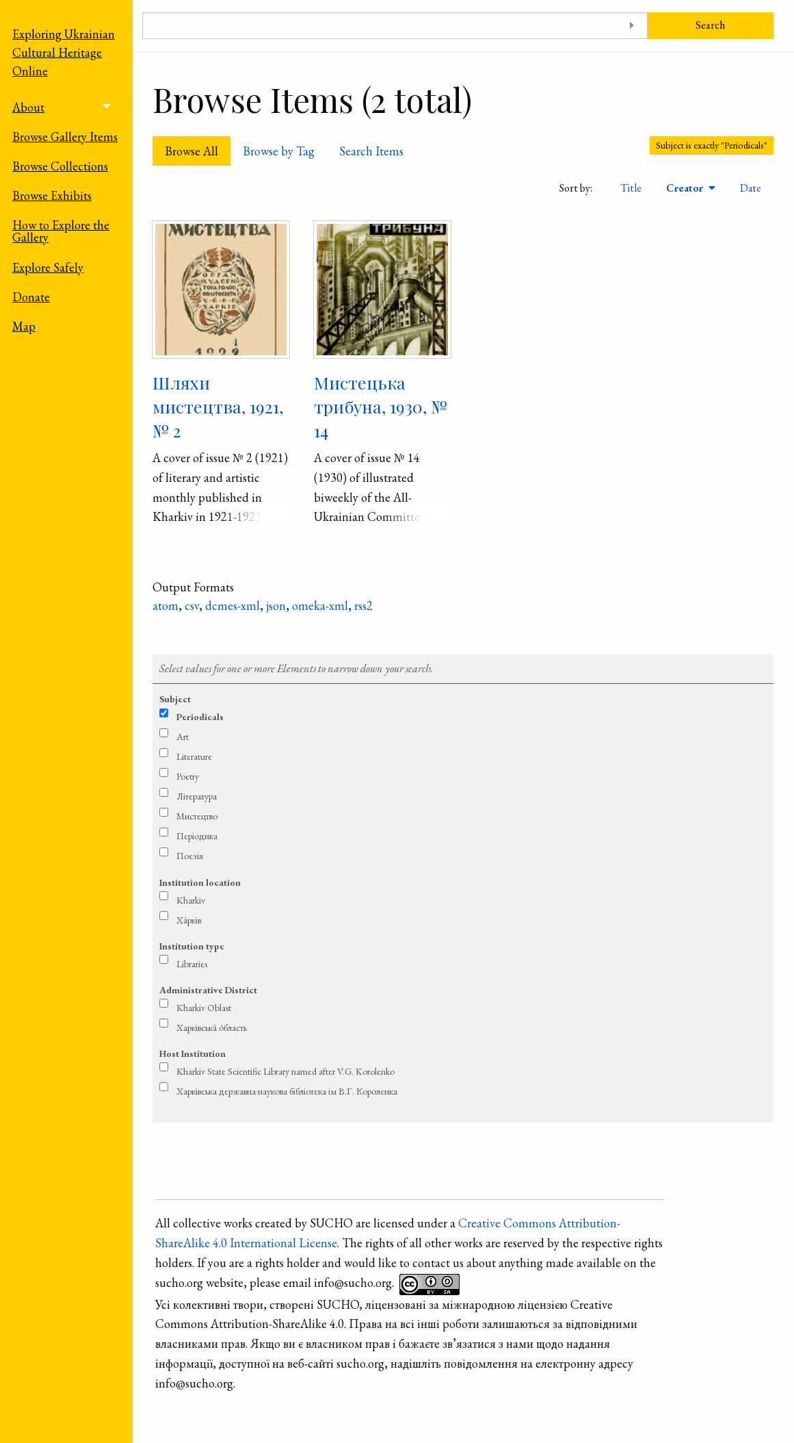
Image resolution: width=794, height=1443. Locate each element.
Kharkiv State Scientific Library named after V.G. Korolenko (285, 1071)
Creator (686, 188)
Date (750, 188)
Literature (194, 756)
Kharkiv (190, 900)
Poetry (187, 776)
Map (24, 326)
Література (196, 796)
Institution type (191, 946)
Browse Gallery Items (65, 136)
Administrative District (208, 990)
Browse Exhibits (52, 195)
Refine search (463, 641)
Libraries (191, 964)
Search (710, 25)
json (276, 605)
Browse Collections (60, 166)
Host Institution (192, 1053)
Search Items (371, 151)
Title (630, 188)
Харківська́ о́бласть (211, 1027)
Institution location (200, 882)
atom (165, 605)
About (28, 107)
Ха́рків (188, 920)
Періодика (196, 836)
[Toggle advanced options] (632, 25)
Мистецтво (196, 816)
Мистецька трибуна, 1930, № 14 (380, 406)
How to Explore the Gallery (60, 231)
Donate (31, 297)
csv (192, 605)
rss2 (363, 605)
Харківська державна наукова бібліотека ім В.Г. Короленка (286, 1091)
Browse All (191, 151)
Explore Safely (47, 267)
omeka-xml (320, 605)
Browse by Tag (279, 151)
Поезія (189, 856)
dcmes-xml (232, 605)
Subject (175, 699)
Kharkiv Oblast (203, 1007)
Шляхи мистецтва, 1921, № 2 (218, 406)
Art (182, 736)
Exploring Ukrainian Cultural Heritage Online (63, 52)
